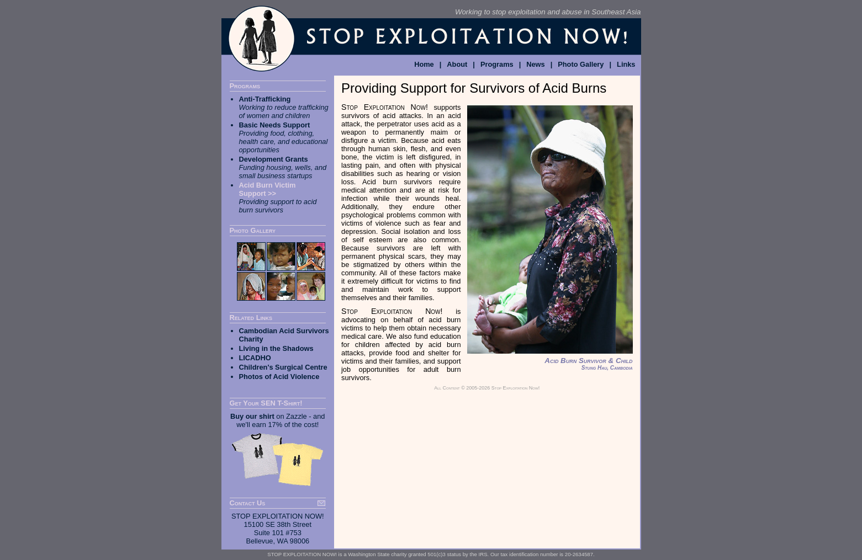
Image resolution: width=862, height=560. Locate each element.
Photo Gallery (581, 64)
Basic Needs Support (274, 125)
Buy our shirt (252, 416)
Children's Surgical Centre (283, 367)
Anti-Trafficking (265, 99)
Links (626, 64)
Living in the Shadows (276, 348)
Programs (497, 64)
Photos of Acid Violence (279, 376)
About (457, 64)
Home (424, 64)
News (535, 64)
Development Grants (273, 159)
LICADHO (255, 358)
